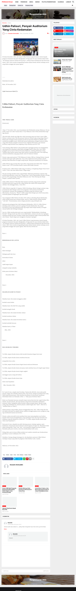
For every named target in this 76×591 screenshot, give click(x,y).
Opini (11, 454)
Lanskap (68, 2)
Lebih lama (46, 570)
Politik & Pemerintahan (49, 2)
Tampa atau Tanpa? (67, 59)
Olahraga (61, 2)
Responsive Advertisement (63, 95)
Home (16, 2)
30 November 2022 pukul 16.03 (14, 524)
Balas (5, 529)
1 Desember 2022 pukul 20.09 (19, 535)
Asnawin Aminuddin (16, 465)
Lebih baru (6, 570)
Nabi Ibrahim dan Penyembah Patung (67, 78)
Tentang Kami (12, 5)
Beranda (4, 22)
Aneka (31, 2)
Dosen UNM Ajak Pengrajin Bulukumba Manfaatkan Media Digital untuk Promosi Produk (9, 490)
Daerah (37, 2)
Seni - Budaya (20, 454)
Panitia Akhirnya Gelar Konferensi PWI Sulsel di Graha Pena (25, 490)
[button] (73, 2)
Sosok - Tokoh (28, 454)
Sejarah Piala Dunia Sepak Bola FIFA (9, 509)
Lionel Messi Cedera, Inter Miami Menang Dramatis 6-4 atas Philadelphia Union (42, 490)
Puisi (15, 454)
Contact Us (20, 5)
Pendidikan (24, 2)
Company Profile (29, 5)
